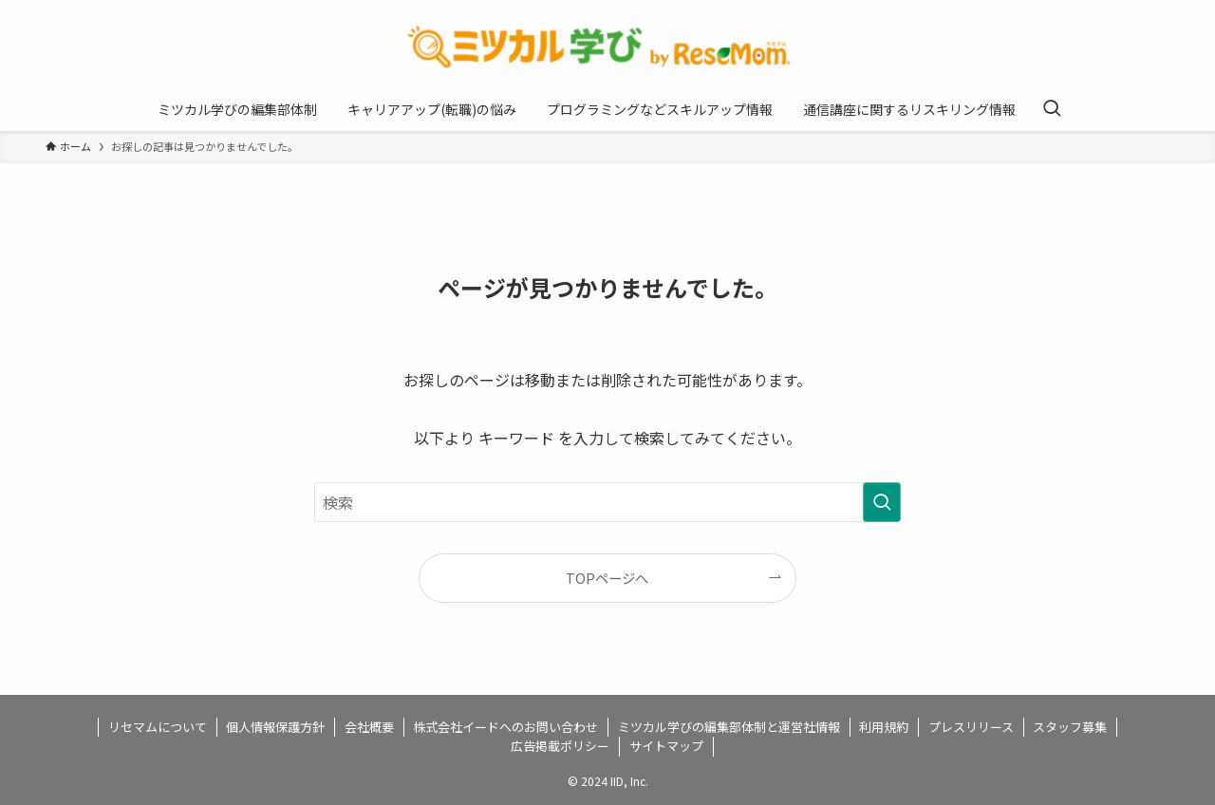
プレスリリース (971, 727)
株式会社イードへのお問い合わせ (505, 727)
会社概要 (369, 727)
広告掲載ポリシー (560, 746)
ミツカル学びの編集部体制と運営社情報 (729, 727)
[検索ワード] (607, 502)
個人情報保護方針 (275, 727)
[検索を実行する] (882, 502)
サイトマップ (666, 746)
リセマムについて (157, 727)
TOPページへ (607, 578)
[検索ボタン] (1052, 109)
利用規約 (883, 727)
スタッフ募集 (1070, 727)
